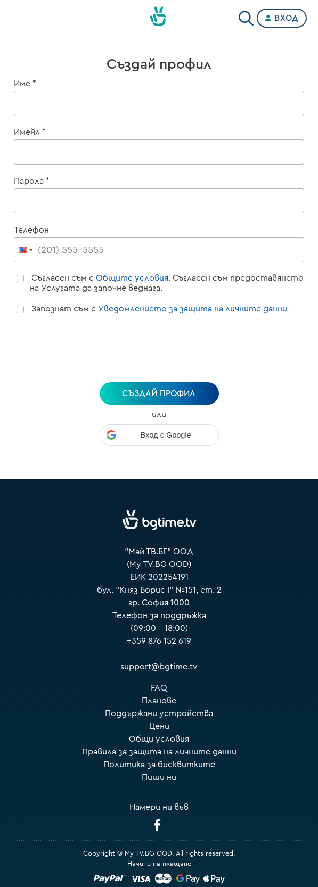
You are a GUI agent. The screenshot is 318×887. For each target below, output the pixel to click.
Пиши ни (159, 777)
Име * (25, 83)
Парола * (32, 181)
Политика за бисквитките (159, 764)
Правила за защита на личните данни (159, 752)
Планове (159, 700)
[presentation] (159, 350)
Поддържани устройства (159, 713)
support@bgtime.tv (159, 666)
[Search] (246, 16)
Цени (159, 726)
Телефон (31, 230)
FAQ (159, 688)
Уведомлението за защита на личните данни (192, 309)
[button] (159, 435)
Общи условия (159, 739)
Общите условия (132, 278)
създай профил (158, 393)
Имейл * (30, 132)
